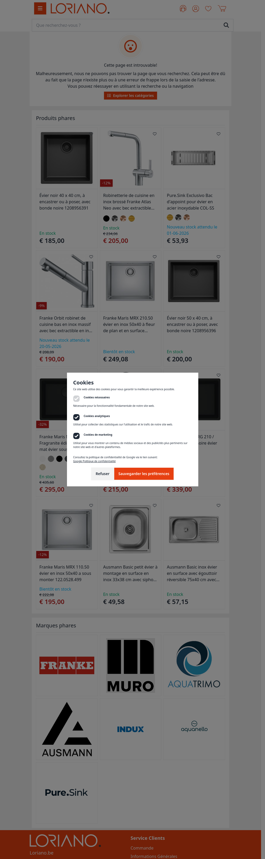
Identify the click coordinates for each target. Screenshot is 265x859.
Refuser (103, 473)
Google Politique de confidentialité (94, 461)
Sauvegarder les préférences (143, 473)
